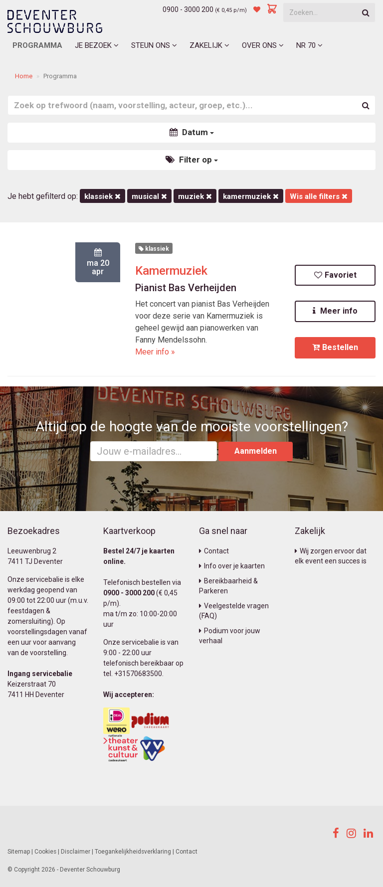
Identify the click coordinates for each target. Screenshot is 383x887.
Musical (149, 196)
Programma (37, 45)
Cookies (45, 851)
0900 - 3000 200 (188, 9)
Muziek (195, 196)
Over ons (263, 45)
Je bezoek (97, 45)
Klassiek (102, 196)
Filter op (192, 160)
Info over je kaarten (232, 566)
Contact (214, 551)
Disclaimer (75, 851)
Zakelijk (209, 45)
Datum (192, 132)
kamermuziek (251, 196)
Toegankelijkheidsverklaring (133, 851)
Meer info (335, 311)
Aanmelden (255, 451)
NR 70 (309, 45)
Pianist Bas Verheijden (185, 288)
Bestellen (335, 347)
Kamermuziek (171, 271)
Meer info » (155, 351)
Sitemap (18, 851)
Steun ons (154, 45)
